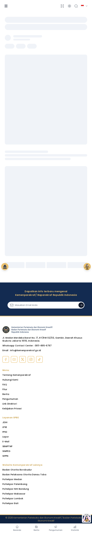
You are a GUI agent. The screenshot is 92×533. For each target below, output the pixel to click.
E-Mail (5, 441)
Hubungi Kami (10, 379)
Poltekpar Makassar (13, 493)
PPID (4, 431)
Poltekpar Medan (12, 479)
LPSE (4, 427)
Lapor (5, 436)
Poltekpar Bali (10, 503)
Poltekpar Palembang (14, 484)
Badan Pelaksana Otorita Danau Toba (24, 474)
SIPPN (5, 455)
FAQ (4, 384)
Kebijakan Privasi (11, 408)
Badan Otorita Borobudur (17, 469)
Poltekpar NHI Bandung (15, 488)
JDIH (4, 422)
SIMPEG (6, 451)
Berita (5, 394)
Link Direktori (9, 403)
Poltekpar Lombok (12, 498)
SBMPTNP (7, 446)
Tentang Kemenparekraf (16, 374)
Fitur (4, 389)
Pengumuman (10, 398)
